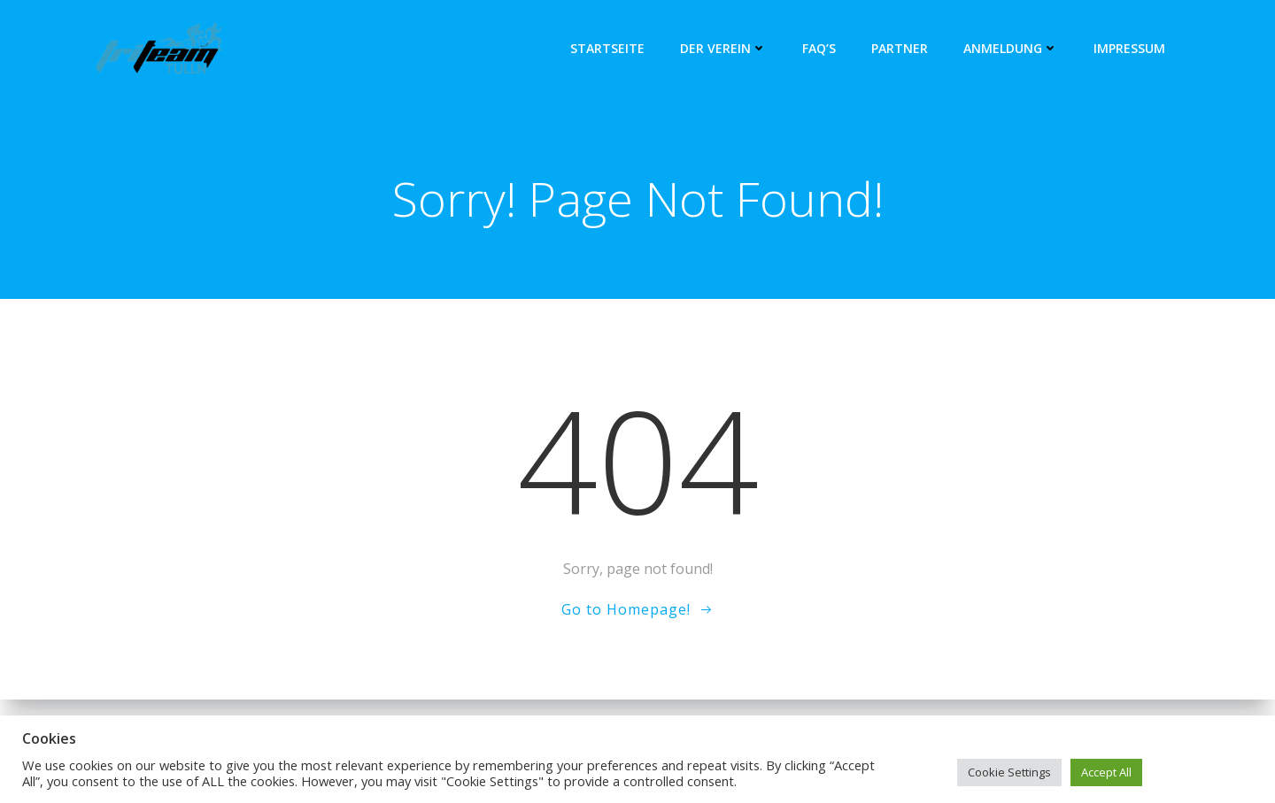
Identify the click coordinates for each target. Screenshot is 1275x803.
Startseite (607, 48)
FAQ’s (819, 48)
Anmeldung (1010, 48)
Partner (899, 48)
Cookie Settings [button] (1009, 772)
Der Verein (723, 48)
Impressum (1129, 48)
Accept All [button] (1106, 772)
